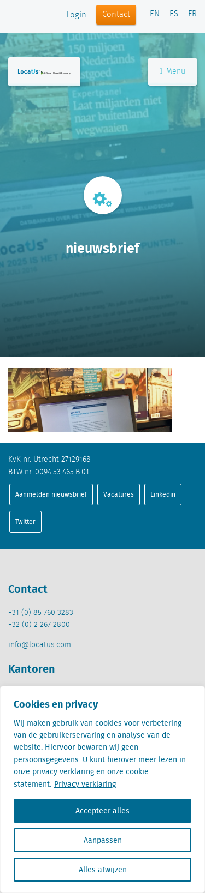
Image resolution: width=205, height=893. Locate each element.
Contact (116, 14)
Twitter (25, 521)
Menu (172, 71)
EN (155, 14)
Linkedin (162, 494)
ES (173, 14)
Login (76, 15)
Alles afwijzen (103, 869)
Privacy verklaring (85, 784)
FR (192, 14)
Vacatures (118, 494)
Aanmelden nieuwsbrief (51, 494)
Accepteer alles (102, 810)
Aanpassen (103, 840)
